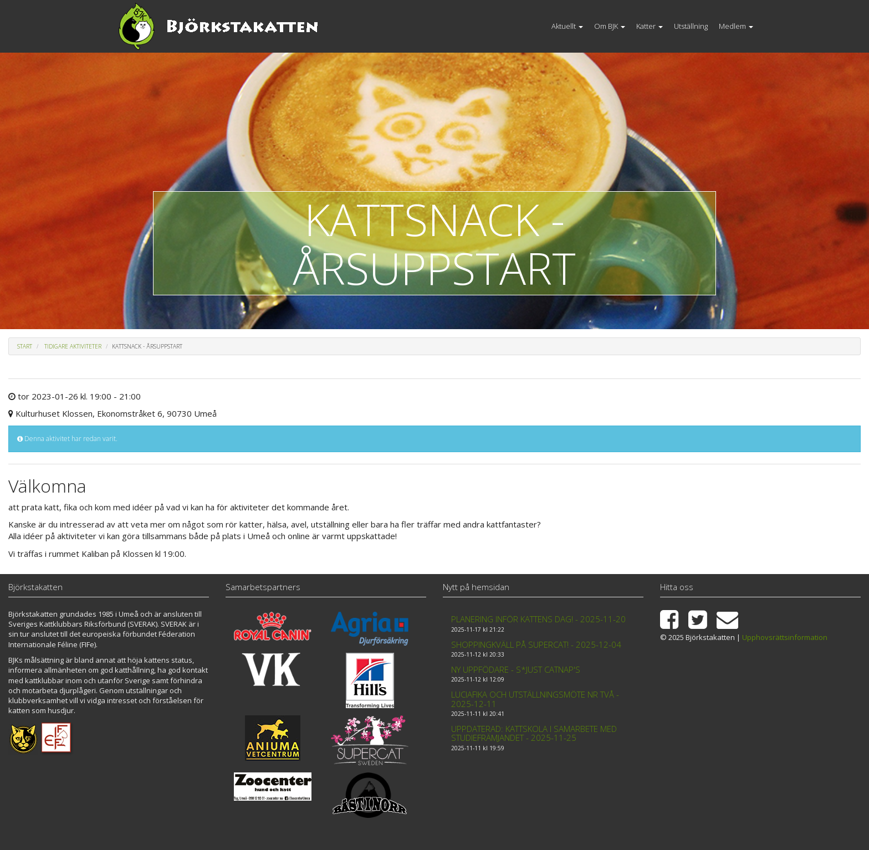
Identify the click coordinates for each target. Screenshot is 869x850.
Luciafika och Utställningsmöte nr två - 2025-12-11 (535, 699)
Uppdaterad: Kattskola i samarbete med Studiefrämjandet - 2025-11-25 (534, 733)
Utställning (691, 26)
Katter (649, 26)
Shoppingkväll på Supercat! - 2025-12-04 (536, 644)
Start (24, 346)
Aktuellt (567, 26)
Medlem (736, 26)
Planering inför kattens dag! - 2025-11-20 (538, 618)
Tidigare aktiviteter (72, 346)
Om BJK (609, 26)
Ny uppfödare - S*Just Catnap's (515, 669)
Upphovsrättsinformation (784, 637)
